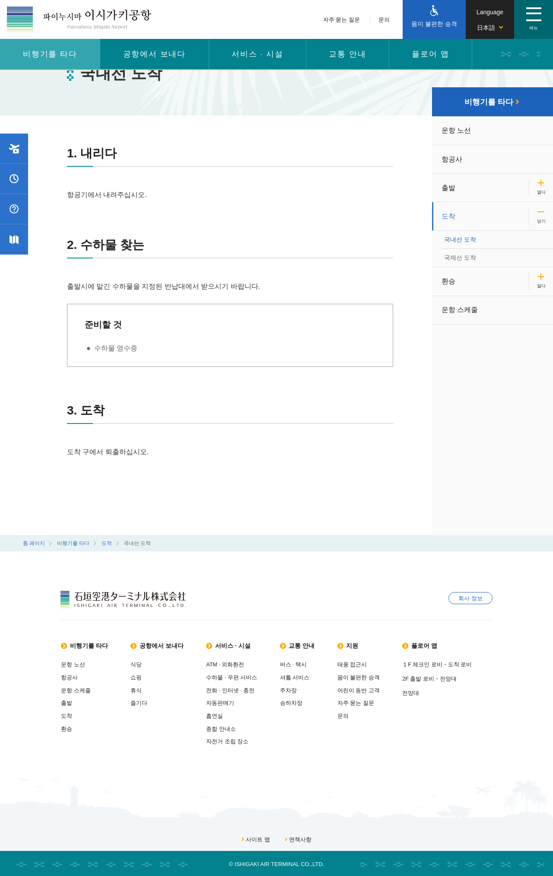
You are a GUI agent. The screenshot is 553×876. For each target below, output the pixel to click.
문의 (384, 19)
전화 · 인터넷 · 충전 (243, 689)
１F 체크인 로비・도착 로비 (454, 664)
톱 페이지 (34, 543)
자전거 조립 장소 (240, 739)
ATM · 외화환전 (238, 664)
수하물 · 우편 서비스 (244, 677)
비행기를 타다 (50, 54)
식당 (142, 664)
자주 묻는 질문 (341, 19)
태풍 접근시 (370, 664)
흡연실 (227, 714)
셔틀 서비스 (308, 677)
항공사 (452, 160)
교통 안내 (347, 54)
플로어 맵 (430, 54)
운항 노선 (456, 131)
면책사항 (298, 838)
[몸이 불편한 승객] (434, 19)
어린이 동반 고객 (376, 689)
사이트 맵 (256, 838)
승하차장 (304, 702)
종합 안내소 (234, 727)
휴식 (142, 689)
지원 (366, 645)
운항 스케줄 (460, 309)
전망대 (428, 692)
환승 (449, 280)
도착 (449, 218)
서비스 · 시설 (257, 54)
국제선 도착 (461, 257)
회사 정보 (470, 599)
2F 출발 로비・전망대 (447, 678)
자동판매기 (233, 702)
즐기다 (145, 702)
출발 (449, 189)
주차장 (301, 689)
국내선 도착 (461, 240)
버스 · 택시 (306, 664)
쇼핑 (142, 677)
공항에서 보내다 (154, 54)
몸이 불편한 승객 (376, 677)
